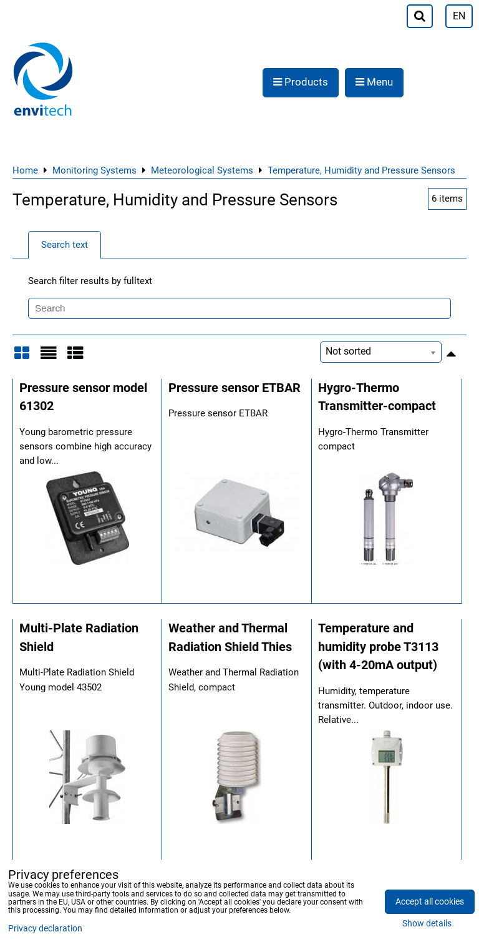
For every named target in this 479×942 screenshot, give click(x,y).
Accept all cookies (429, 901)
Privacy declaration (45, 928)
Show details (427, 924)
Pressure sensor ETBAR (234, 388)
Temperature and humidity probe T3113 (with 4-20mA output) (378, 646)
